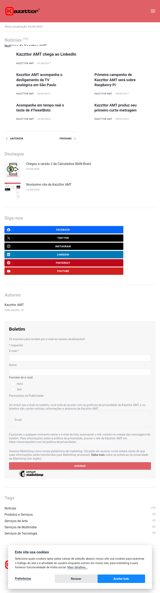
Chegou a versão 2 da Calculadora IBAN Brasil (60, 164)
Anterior (14, 138)
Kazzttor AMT (25, 63)
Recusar (110, 579)
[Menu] (150, 11)
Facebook (27, 230)
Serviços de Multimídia (20, 505)
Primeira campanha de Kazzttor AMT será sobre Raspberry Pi (116, 79)
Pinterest (27, 247)
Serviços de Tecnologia (21, 511)
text (19, 366)
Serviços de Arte (16, 498)
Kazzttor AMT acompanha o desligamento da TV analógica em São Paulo (40, 79)
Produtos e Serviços (18, 492)
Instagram (27, 238)
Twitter (100, 230)
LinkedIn (100, 238)
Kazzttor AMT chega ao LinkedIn (49, 54)
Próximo (68, 138)
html (20, 360)
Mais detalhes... (77, 568)
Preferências (23, 579)
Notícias (10, 486)
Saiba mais (98, 431)
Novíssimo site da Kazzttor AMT (50, 185)
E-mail (14, 327)
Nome (13, 341)
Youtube (100, 247)
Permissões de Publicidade (26, 372)
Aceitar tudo (133, 579)
